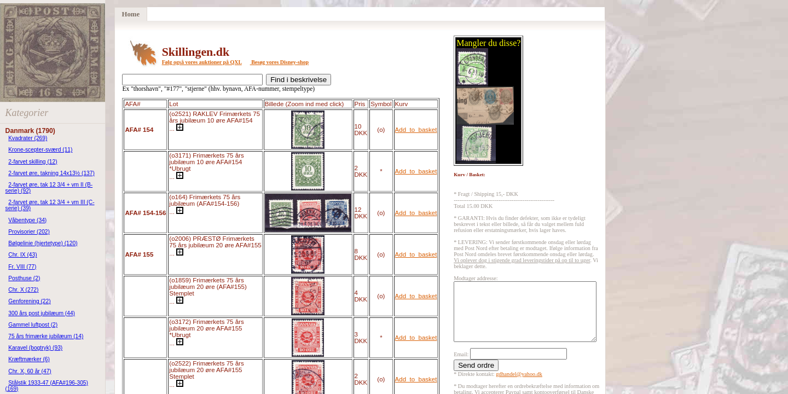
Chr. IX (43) (22, 255)
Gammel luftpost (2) (32, 325)
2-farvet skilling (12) (32, 162)
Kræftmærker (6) (29, 359)
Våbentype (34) (27, 220)
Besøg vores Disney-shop (279, 62)
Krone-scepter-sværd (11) (40, 150)
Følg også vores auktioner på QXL (202, 62)
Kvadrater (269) (27, 138)
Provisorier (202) (29, 232)
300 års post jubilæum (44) (41, 313)
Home (130, 14)
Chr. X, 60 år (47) (29, 371)
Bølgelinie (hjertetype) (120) (42, 243)
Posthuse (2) (24, 278)
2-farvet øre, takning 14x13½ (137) (51, 173)
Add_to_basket (416, 129)
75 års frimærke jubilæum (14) (45, 336)
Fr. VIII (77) (22, 267)
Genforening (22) (29, 301)
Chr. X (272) (23, 290)
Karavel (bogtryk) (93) (35, 348)
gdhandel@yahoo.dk (519, 386)
